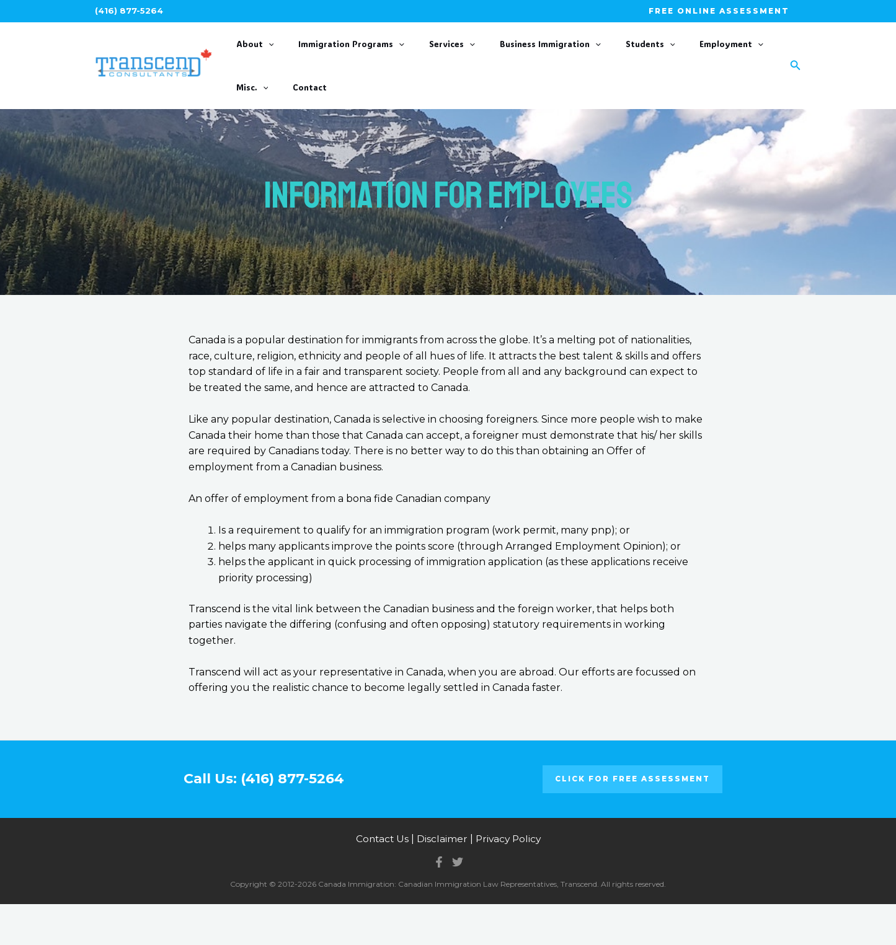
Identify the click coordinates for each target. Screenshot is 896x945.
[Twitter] (457, 902)
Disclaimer (441, 880)
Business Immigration (510, 55)
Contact (253, 118)
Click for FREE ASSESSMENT (632, 820)
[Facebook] (439, 902)
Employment (666, 55)
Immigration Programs (338, 55)
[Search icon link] (795, 86)
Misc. (725, 55)
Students (598, 55)
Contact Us (380, 880)
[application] (267, 55)
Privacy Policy (509, 880)
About (254, 55)
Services (425, 55)
